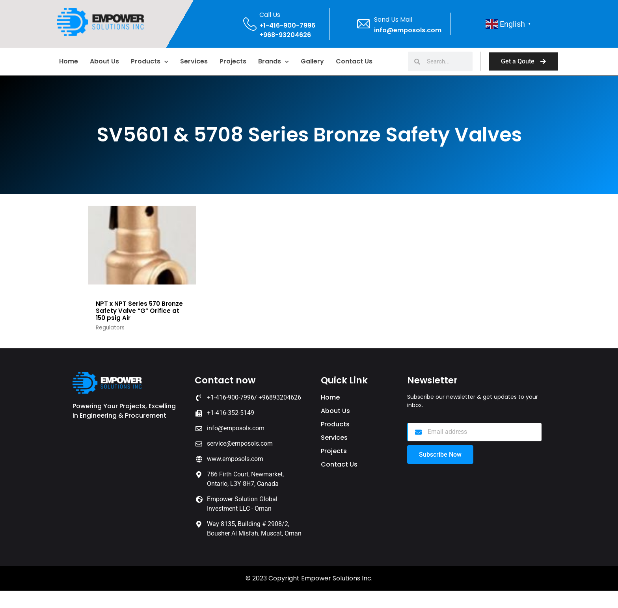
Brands (273, 62)
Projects (233, 61)
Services (194, 61)
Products (149, 62)
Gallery (312, 61)
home (68, 61)
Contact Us (354, 61)
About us (104, 61)
